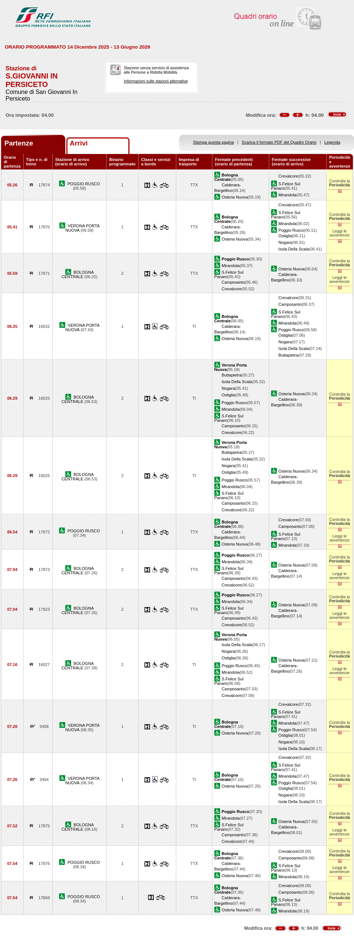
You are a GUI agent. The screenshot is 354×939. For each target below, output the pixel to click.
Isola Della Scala (293, 249)
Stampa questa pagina (213, 142)
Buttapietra (288, 355)
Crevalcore (288, 176)
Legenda (332, 142)
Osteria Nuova (235, 197)
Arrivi (79, 143)
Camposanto (233, 282)
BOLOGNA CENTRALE (78, 274)
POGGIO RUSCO (83, 184)
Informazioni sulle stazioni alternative (156, 81)
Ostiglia (285, 236)
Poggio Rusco (291, 230)
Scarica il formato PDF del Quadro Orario (279, 142)
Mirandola (287, 195)
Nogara (285, 242)
